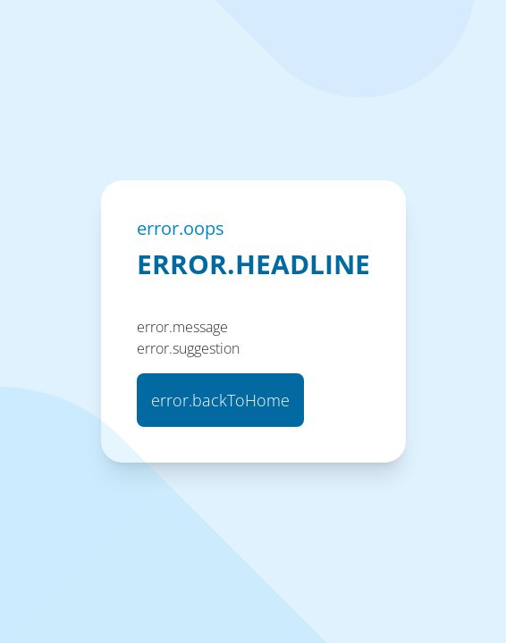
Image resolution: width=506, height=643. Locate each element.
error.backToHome (220, 400)
